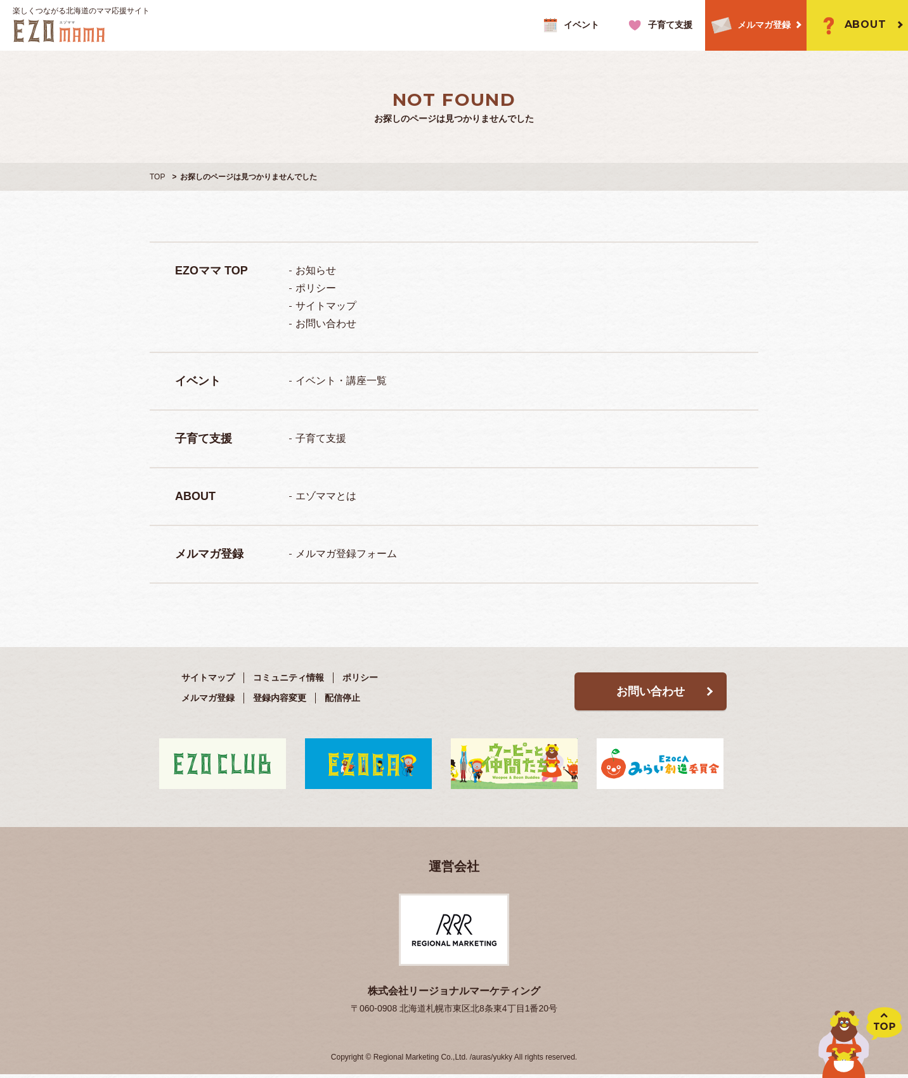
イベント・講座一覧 (341, 380)
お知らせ (315, 270)
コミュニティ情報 (288, 677)
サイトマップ (325, 305)
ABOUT (851, 25)
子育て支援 (658, 25)
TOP (157, 176)
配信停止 (342, 698)
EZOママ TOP (211, 270)
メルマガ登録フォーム (346, 553)
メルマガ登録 (748, 25)
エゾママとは (325, 496)
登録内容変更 (279, 698)
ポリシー (315, 288)
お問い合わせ (325, 323)
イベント (569, 25)
